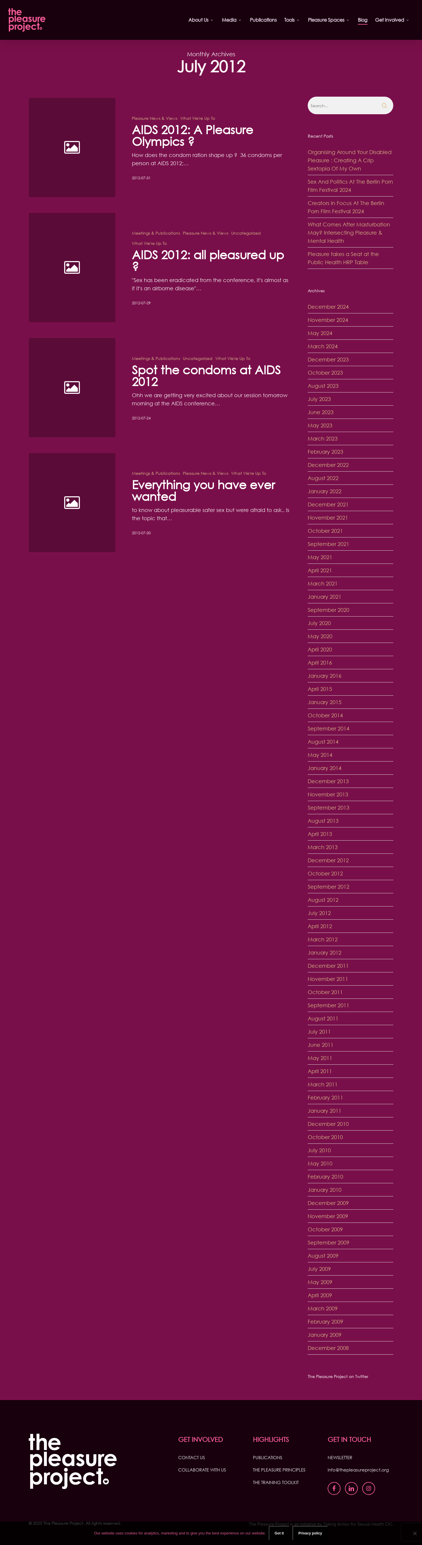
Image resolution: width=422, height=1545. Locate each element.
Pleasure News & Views (154, 118)
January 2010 (324, 1190)
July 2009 (319, 1269)
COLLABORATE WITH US (202, 1469)
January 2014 (324, 768)
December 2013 (328, 781)
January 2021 (324, 596)
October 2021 (325, 530)
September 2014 (328, 728)
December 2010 (328, 1124)
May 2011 (320, 1058)
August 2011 (323, 1018)
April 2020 (320, 649)
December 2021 (328, 504)
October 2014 (325, 715)
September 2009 (328, 1242)
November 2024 (328, 320)
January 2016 (324, 675)
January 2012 (324, 952)
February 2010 (325, 1176)
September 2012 (328, 886)
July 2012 (319, 913)
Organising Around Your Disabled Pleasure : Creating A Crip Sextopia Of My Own (350, 160)
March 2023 (323, 438)
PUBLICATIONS (267, 1457)
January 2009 (324, 1334)
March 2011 (323, 1084)
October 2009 (325, 1229)
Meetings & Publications (156, 245)
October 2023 (325, 372)
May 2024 (320, 333)
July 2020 (319, 623)
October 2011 (325, 992)
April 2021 (320, 570)
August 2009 (323, 1255)
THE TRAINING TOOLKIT (276, 1482)
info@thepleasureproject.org (358, 1469)
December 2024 (328, 306)
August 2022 (323, 478)
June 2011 (320, 1045)
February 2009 (325, 1321)
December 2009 (328, 1203)
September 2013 (328, 807)
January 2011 (324, 1110)
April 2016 (320, 662)
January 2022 (324, 491)
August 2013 (323, 820)
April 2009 (320, 1295)
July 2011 (319, 1031)
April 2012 (320, 926)
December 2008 (328, 1348)
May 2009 (320, 1282)
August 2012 (323, 900)
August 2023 (323, 386)
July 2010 (319, 1150)
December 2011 (328, 965)
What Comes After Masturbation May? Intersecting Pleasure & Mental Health (349, 232)
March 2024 (323, 346)
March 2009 (323, 1308)
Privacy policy (310, 1533)
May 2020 (320, 636)
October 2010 (325, 1137)
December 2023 (328, 359)
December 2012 (328, 860)
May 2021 (320, 557)
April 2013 (320, 834)
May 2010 (320, 1163)
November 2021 (328, 517)
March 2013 (323, 847)
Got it (279, 1533)
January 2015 (324, 702)
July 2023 (319, 399)
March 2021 (323, 583)
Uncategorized (246, 245)
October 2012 (325, 873)
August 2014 (323, 741)
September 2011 (328, 1005)
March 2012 (323, 939)
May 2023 (320, 425)
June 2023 (320, 412)
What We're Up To (197, 118)
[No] (415, 1533)
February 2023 (325, 451)
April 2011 (320, 1071)
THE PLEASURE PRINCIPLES (279, 1469)
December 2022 (328, 465)
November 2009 (328, 1216)
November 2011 (328, 979)
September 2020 (328, 610)
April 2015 (320, 689)
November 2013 (328, 794)
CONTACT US (191, 1457)
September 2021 (328, 544)
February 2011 (325, 1097)
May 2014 (320, 755)
